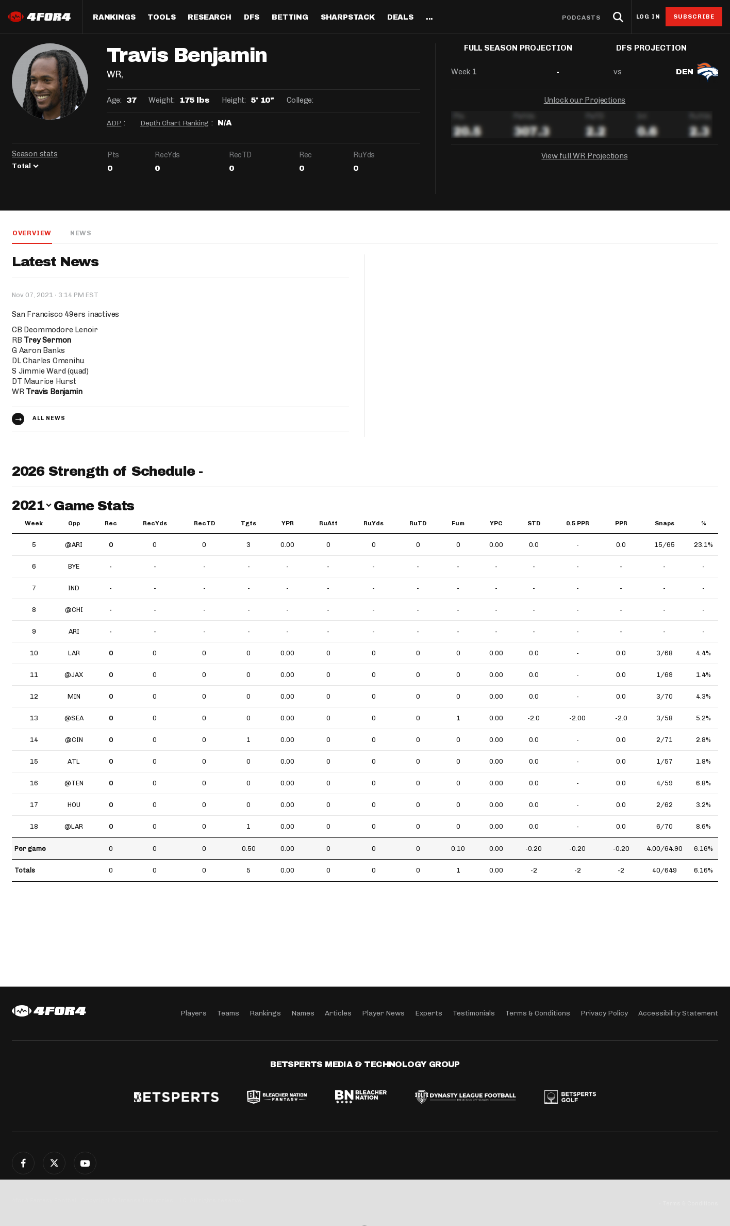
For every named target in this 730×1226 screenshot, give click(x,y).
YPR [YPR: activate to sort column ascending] (287, 523)
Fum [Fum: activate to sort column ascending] (458, 523)
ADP (114, 123)
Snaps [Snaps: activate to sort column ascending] (664, 523)
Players (193, 1013)
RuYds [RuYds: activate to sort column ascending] (373, 523)
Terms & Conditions (537, 1013)
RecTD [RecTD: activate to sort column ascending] (204, 523)
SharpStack (348, 17)
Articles (338, 1013)
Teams (228, 1013)
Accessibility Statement (678, 1013)
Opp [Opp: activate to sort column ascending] (74, 523)
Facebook (23, 1163)
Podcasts (581, 17)
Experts (428, 1013)
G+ (85, 1163)
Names (302, 1013)
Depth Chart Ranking (174, 123)
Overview (31, 233)
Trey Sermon (47, 340)
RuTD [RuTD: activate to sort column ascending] (417, 523)
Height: (233, 100)
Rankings (114, 17)
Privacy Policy (604, 1013)
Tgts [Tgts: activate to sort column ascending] (248, 523)
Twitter (54, 1163)
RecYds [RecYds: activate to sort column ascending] (155, 523)
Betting (290, 17)
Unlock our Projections (584, 108)
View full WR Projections (584, 164)
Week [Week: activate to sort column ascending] (34, 523)
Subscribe (694, 16)
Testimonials (474, 1013)
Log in (648, 16)
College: (300, 100)
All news (48, 418)
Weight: (161, 100)
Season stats (35, 153)
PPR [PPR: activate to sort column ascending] (621, 523)
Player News (383, 1013)
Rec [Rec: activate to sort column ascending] (111, 523)
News (80, 233)
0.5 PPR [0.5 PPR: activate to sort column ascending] (577, 523)
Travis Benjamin (55, 392)
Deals (400, 17)
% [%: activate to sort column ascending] (703, 523)
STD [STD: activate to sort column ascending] (533, 523)
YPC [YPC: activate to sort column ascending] (496, 523)
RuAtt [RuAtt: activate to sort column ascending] (328, 523)
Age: (114, 100)
